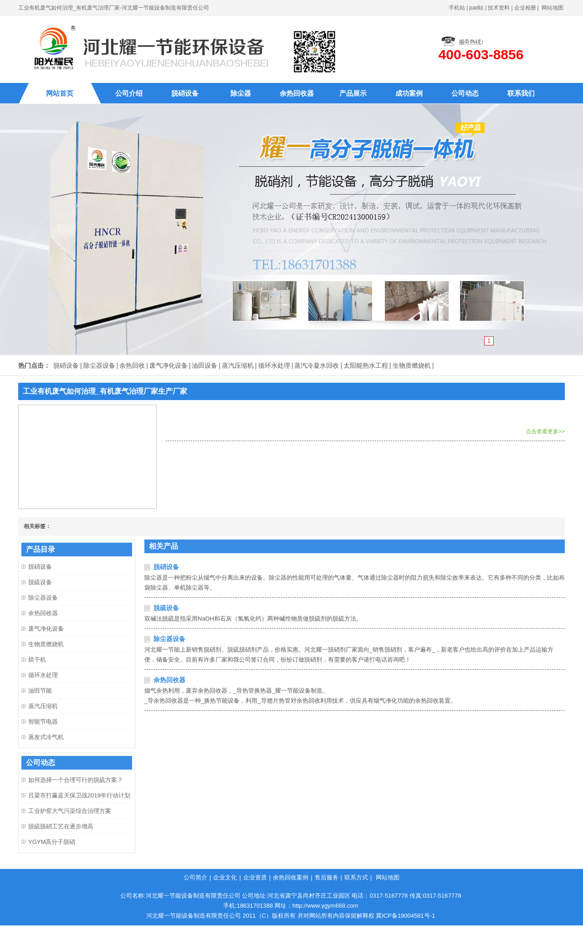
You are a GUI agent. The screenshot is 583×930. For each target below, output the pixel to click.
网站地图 (552, 8)
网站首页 (59, 93)
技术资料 (499, 8)
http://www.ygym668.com (325, 905)
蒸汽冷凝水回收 (316, 365)
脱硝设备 (185, 93)
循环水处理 (274, 365)
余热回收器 (297, 93)
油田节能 (40, 690)
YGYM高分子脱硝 (51, 841)
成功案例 (409, 93)
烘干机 (37, 659)
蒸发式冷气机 (46, 737)
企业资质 (255, 877)
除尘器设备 (99, 365)
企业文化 (225, 877)
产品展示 (353, 93)
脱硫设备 (166, 607)
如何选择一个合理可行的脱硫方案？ (75, 779)
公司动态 (465, 93)
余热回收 (132, 365)
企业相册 (525, 8)
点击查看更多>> (545, 431)
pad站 (476, 8)
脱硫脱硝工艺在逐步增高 (60, 826)
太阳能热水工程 (365, 365)
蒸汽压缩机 (238, 365)
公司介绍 (129, 93)
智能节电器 (43, 721)
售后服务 (326, 877)
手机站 (457, 8)
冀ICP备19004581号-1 (405, 915)
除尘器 (240, 93)
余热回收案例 (290, 877)
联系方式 (356, 877)
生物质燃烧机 (412, 365)
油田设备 (204, 365)
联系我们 (521, 93)
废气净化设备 (168, 365)
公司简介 (195, 877)
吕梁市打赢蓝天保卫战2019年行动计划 (79, 795)
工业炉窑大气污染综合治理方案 (69, 810)
